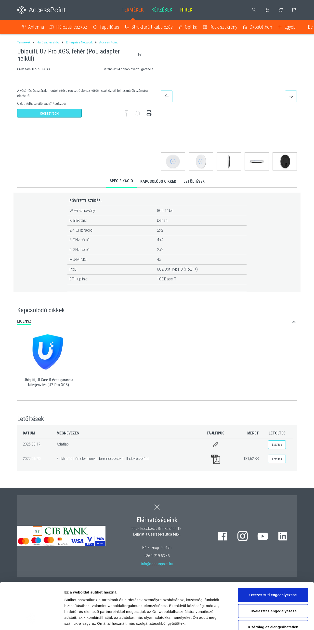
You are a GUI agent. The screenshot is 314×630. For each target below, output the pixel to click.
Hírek (186, 10)
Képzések (161, 10)
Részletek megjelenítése (278, 620)
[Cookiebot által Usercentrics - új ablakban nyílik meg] (31, 620)
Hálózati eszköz (71, 27)
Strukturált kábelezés (152, 27)
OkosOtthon (260, 27)
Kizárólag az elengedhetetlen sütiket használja (273, 590)
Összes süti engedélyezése (273, 555)
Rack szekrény (223, 27)
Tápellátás (109, 27)
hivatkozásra (150, 595)
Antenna (36, 27)
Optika (191, 27)
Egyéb (290, 27)
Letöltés (277, 444)
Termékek (133, 10)
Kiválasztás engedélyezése (273, 571)
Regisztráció (49, 113)
